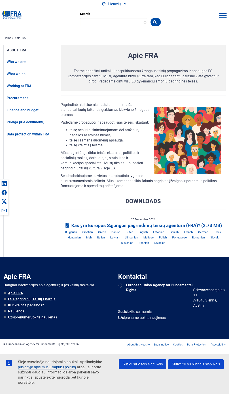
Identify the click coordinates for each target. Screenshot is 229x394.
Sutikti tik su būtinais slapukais (196, 364)
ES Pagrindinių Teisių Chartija (31, 299)
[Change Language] (114, 4)
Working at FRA (19, 86)
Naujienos (16, 311)
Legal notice (161, 344)
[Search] (113, 22)
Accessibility (218, 344)
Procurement (17, 98)
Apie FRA (20, 38)
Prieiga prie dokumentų (25, 122)
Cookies (178, 344)
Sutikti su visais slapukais (142, 364)
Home (7, 38)
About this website (138, 344)
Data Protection (196, 344)
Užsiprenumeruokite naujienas (32, 317)
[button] (4, 183)
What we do (16, 74)
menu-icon (222, 15)
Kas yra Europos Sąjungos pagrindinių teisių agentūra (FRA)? (143, 225)
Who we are (16, 62)
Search (85, 14)
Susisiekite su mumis (135, 312)
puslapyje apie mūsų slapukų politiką (47, 367)
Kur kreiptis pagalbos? (26, 305)
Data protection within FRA (28, 134)
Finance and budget (22, 110)
